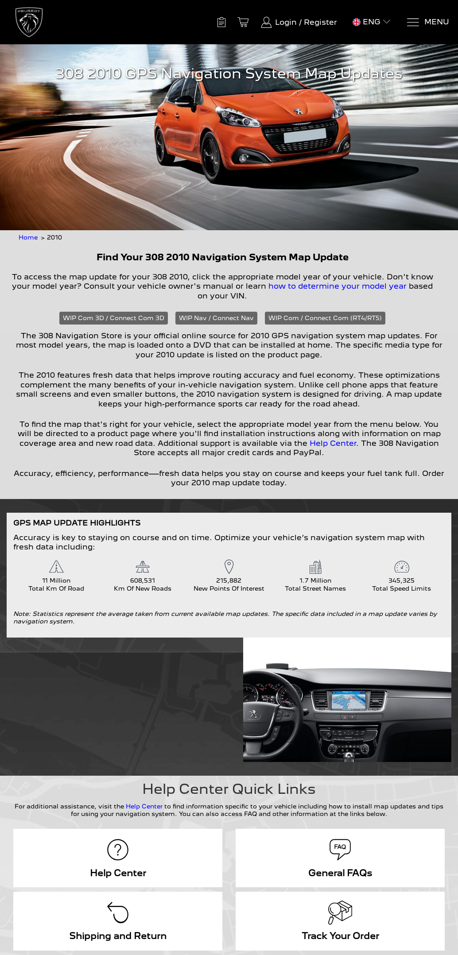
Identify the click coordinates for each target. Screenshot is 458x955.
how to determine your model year (337, 286)
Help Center (333, 443)
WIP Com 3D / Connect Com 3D (113, 317)
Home (28, 237)
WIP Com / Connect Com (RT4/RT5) (325, 317)
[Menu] (427, 22)
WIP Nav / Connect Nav (216, 317)
